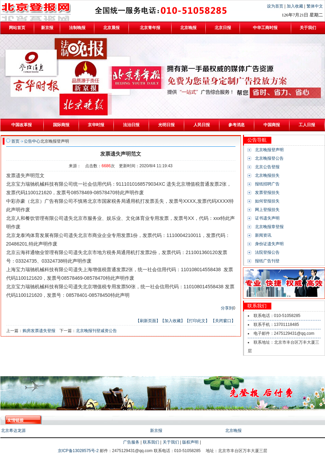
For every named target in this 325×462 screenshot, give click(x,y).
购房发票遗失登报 (39, 330)
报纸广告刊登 (267, 261)
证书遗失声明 (267, 218)
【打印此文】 (197, 320)
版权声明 (190, 442)
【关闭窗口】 (223, 320)
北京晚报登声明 (269, 149)
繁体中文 (315, 6)
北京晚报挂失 (267, 175)
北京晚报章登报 (269, 226)
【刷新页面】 (148, 320)
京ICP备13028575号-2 (79, 450)
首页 (15, 141)
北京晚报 (233, 430)
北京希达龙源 (13, 430)
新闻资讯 (263, 235)
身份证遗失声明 (269, 243)
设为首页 (275, 6)
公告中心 (32, 141)
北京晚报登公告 (269, 158)
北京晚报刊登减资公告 (96, 330)
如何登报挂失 (267, 201)
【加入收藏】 (172, 320)
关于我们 (171, 442)
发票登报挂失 (267, 192)
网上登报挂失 (267, 209)
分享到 (227, 308)
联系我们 (151, 442)
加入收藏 (295, 6)
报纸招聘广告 (267, 184)
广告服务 (131, 442)
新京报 (156, 430)
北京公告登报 (267, 166)
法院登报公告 (267, 252)
